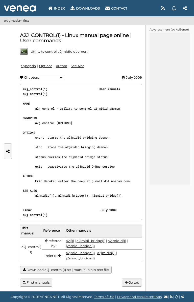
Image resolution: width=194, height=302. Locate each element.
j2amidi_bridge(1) (107, 195)
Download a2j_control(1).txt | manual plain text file (66, 269)
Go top (132, 282)
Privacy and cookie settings (139, 297)
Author (61, 66)
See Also (77, 66)
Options (45, 66)
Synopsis (28, 66)
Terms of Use (104, 297)
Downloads (85, 8)
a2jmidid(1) (45, 195)
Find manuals (36, 282)
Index (56, 8)
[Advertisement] (170, 108)
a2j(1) (70, 241)
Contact (116, 8)
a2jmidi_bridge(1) (73, 195)
